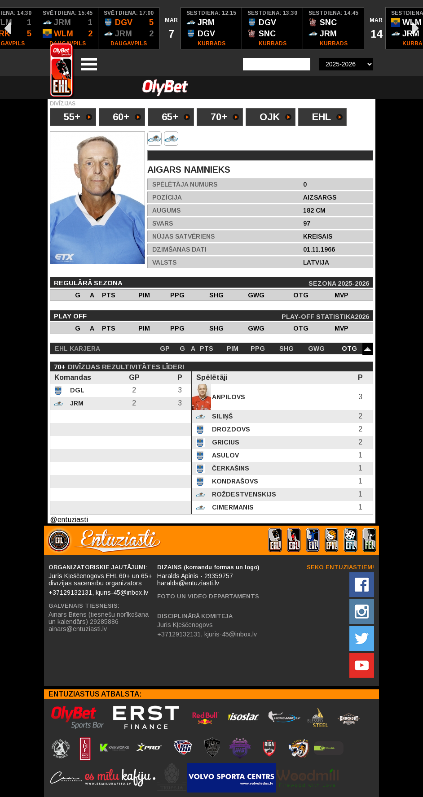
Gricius (224, 442)
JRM (76, 403)
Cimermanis (232, 507)
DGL (76, 390)
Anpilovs (227, 397)
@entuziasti (69, 519)
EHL (327, 117)
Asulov (224, 455)
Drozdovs (230, 429)
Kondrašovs (234, 481)
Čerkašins (229, 468)
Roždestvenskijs (243, 494)
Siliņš (221, 416)
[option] (67, 28)
